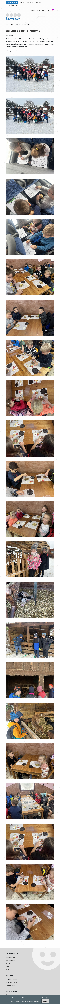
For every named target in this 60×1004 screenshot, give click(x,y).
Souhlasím (45, 1001)
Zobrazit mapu (10, 985)
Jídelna (41, 2)
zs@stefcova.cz (35, 10)
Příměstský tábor (11, 5)
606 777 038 (45, 10)
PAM (47, 2)
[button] (51, 17)
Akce (12, 24)
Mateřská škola (25, 2)
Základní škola (12, 2)
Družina (35, 2)
